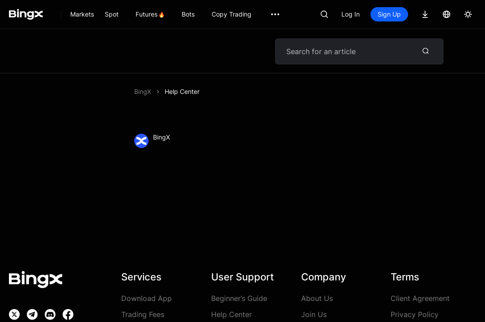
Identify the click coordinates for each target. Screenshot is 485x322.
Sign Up (389, 14)
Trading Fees (142, 314)
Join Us (314, 314)
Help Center (231, 314)
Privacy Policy (414, 314)
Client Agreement (420, 298)
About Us (317, 298)
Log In (350, 14)
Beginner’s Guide (239, 298)
